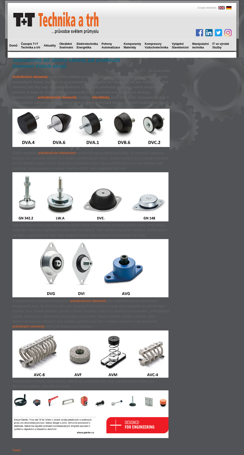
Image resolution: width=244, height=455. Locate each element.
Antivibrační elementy (30, 77)
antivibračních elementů (57, 97)
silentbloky (100, 97)
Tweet (16, 450)
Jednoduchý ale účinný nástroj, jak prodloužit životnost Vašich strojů (66, 63)
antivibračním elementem (57, 153)
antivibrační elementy (28, 326)
